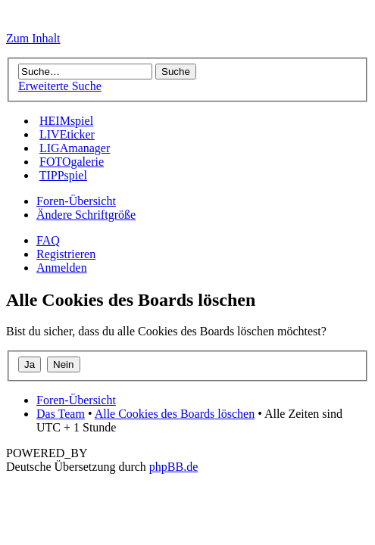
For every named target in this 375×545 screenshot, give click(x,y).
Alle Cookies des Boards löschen (175, 413)
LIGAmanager (74, 148)
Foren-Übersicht (76, 201)
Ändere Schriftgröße (86, 214)
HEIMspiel (66, 120)
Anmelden (61, 267)
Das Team (60, 413)
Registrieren (65, 254)
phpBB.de (173, 466)
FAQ (48, 240)
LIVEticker (67, 134)
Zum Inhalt (33, 38)
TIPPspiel (63, 175)
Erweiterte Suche (60, 85)
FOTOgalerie (71, 161)
